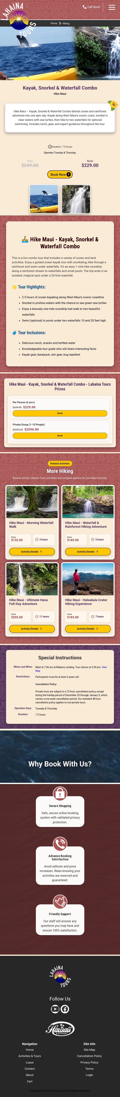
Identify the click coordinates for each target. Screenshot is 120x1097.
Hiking (66, 23)
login (89, 1075)
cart (30, 1081)
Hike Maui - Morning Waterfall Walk (31, 525)
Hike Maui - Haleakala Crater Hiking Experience (86, 602)
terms (89, 1068)
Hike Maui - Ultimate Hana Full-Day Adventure (28, 602)
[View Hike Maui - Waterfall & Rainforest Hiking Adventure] (88, 502)
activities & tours (30, 1056)
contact (30, 1068)
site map (89, 1049)
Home (54, 23)
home (30, 1049)
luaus (30, 1062)
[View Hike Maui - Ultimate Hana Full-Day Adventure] (32, 579)
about (30, 1075)
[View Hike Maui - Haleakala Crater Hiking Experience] (88, 579)
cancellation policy (89, 1056)
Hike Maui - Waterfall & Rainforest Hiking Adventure (86, 525)
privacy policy (89, 1062)
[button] (60, 408)
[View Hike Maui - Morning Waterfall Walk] (32, 502)
